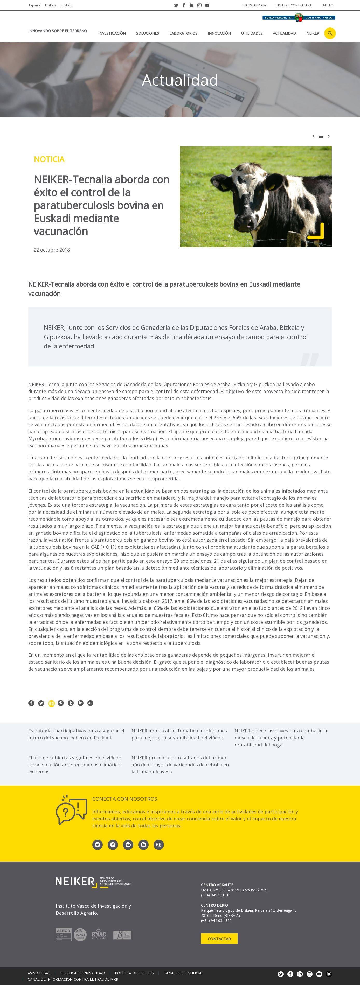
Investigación (112, 33)
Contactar (219, 938)
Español (35, 5)
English (66, 5)
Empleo (327, 5)
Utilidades (251, 33)
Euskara (51, 5)
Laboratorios (183, 33)
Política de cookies (134, 973)
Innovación (219, 33)
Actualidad (284, 33)
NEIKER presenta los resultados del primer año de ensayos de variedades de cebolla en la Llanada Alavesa (180, 765)
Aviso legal (39, 973)
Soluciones (147, 33)
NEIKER (312, 33)
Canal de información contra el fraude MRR (73, 979)
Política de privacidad (82, 973)
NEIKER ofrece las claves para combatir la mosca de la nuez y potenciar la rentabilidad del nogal (280, 738)
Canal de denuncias (184, 973)
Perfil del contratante (294, 5)
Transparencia (254, 5)
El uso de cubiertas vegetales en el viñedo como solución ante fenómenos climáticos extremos (75, 765)
